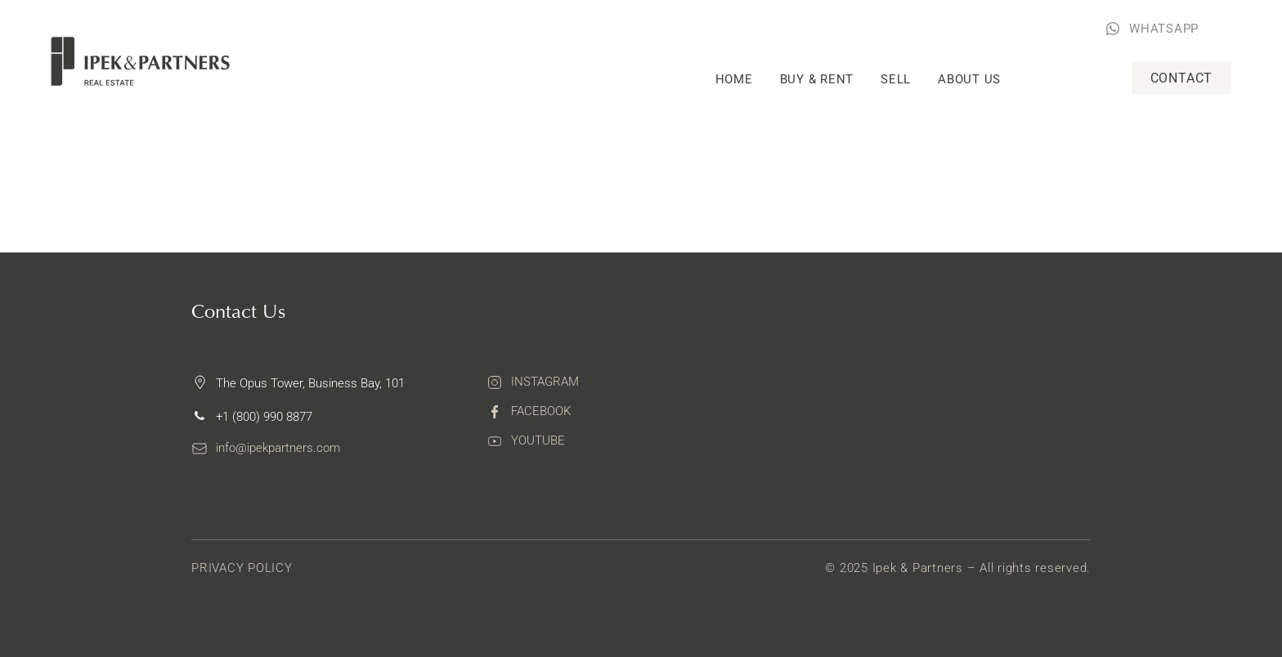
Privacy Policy (242, 568)
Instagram (545, 381)
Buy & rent (817, 79)
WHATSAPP (1164, 28)
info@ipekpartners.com (278, 447)
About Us (969, 79)
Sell (896, 79)
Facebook (541, 411)
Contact (1181, 78)
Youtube (538, 440)
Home (734, 79)
